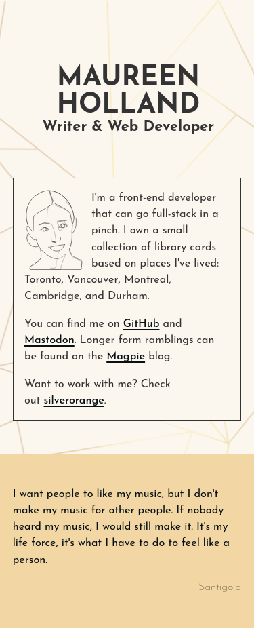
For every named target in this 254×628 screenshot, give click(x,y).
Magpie (125, 356)
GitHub (141, 324)
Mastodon (49, 340)
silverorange (73, 400)
